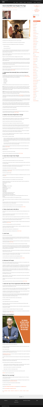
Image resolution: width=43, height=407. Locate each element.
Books (34, 25)
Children (34, 30)
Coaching (35, 2)
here (5, 175)
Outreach (34, 78)
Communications (35, 33)
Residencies (34, 86)
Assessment (21, 2)
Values (34, 97)
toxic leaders (24, 390)
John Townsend (21, 95)
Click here (4, 372)
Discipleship (34, 38)
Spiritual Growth (16, 390)
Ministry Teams (15, 7)
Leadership (12, 7)
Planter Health (35, 81)
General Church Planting (8, 7)
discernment (9, 390)
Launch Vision (34, 59)
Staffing (34, 89)
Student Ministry (35, 91)
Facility (34, 46)
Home (14, 2)
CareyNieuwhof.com (23, 386)
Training (25, 2)
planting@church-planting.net (38, 0)
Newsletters (6, 400)
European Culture (35, 41)
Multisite (34, 72)
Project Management (30, 2)
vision (3, 391)
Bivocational (34, 24)
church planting (5, 390)
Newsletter (34, 75)
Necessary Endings (27, 76)
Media (37, 400)
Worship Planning (35, 100)
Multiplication (35, 70)
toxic (18, 390)
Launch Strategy (35, 56)
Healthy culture (12, 390)
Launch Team (34, 58)
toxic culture (21, 390)
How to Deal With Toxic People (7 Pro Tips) (10, 386)
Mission (34, 69)
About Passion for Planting (26, 400)
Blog (4, 7)
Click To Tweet (17, 112)
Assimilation (34, 22)
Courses (34, 35)
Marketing (34, 64)
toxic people (27, 390)
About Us (17, 2)
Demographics (35, 36)
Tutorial (34, 94)
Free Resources (39, 2)
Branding (34, 27)
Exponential (34, 44)
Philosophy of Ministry (36, 80)
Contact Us (16, 400)
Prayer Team (34, 83)
